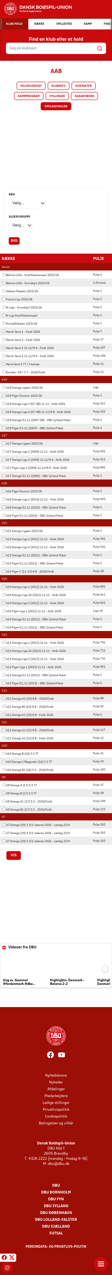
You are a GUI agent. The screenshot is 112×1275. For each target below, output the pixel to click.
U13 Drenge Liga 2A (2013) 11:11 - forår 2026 (34, 651)
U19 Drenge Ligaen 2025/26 (23, 387)
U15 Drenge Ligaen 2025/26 (23, 531)
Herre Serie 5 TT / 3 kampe (21, 364)
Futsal (56, 1233)
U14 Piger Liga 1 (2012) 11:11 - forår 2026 (32, 611)
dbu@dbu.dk (58, 1164)
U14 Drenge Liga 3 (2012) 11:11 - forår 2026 (33, 603)
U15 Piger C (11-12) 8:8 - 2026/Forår (28, 571)
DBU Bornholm (56, 1192)
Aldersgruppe (19, 216)
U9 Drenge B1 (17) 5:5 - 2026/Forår (27, 809)
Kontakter (83, 86)
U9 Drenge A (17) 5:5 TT (20, 785)
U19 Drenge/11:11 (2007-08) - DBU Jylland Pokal (36, 420)
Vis (14, 855)
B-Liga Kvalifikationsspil (20, 315)
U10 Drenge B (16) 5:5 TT (20, 753)
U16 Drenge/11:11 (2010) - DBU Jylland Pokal (34, 507)
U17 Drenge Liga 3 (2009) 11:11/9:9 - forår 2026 (36, 459)
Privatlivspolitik (56, 1109)
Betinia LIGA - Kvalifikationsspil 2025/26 (31, 275)
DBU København (56, 1213)
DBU (56, 1185)
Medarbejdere (56, 1096)
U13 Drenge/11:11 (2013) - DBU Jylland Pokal (34, 675)
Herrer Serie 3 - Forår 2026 (21, 340)
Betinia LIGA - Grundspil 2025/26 (26, 283)
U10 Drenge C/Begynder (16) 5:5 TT (27, 761)
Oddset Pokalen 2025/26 (20, 291)
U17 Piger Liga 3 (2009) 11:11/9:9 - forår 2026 (35, 468)
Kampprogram (29, 96)
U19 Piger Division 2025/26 (22, 395)
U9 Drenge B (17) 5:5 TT (20, 793)
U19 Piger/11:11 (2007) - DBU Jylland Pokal (33, 428)
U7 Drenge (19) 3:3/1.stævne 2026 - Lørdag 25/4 (36, 825)
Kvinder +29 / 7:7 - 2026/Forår (24, 372)
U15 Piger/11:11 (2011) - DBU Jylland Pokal (33, 563)
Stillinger (57, 96)
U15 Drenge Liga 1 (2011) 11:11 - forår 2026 (33, 539)
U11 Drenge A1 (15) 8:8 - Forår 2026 (28, 738)
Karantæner (84, 96)
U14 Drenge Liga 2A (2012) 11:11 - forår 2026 (34, 595)
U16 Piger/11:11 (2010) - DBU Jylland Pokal (33, 515)
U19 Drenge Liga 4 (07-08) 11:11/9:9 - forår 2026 (37, 412)
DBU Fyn (56, 1199)
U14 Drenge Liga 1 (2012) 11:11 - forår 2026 (33, 587)
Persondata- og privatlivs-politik (56, 1246)
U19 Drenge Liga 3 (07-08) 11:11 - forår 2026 (34, 404)
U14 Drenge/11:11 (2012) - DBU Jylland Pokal (34, 619)
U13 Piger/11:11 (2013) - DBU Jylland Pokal (33, 683)
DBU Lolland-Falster (56, 1219)
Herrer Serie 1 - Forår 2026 (21, 331)
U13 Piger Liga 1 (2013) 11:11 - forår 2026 (32, 667)
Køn (12, 194)
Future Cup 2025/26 (17, 299)
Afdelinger (56, 1089)
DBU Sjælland (56, 1226)
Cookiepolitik (56, 1116)
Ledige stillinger (56, 1103)
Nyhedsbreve (56, 1075)
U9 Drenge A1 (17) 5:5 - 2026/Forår (27, 801)
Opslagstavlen (56, 106)
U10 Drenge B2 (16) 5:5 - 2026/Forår (28, 770)
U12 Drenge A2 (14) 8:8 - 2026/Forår (28, 698)
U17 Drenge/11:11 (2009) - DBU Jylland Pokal (34, 476)
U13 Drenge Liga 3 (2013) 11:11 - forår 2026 (33, 659)
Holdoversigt (31, 86)
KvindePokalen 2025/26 (20, 323)
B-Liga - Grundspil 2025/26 (22, 307)
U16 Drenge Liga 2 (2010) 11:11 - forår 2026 (33, 499)
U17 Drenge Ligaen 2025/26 (23, 443)
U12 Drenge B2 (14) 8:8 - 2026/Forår (28, 706)
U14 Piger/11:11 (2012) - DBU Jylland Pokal (33, 627)
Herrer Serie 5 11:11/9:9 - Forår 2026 (28, 348)
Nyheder (56, 1082)
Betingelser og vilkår (56, 1123)
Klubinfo (59, 86)
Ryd (14, 241)
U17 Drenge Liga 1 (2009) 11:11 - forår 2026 (33, 451)
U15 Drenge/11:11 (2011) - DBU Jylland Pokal (34, 555)
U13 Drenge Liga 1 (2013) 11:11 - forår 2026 (33, 642)
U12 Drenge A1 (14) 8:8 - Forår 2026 (28, 715)
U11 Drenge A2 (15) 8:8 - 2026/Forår (28, 730)
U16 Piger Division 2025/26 (22, 491)
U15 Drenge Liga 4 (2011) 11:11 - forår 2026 (33, 547)
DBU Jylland (56, 1206)
